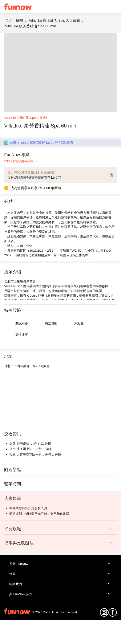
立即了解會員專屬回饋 (21, 161)
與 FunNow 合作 (60, 594)
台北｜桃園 (14, 21)
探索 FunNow (60, 564)
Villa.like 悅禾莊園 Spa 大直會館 (54, 21)
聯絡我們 (60, 584)
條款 (60, 574)
